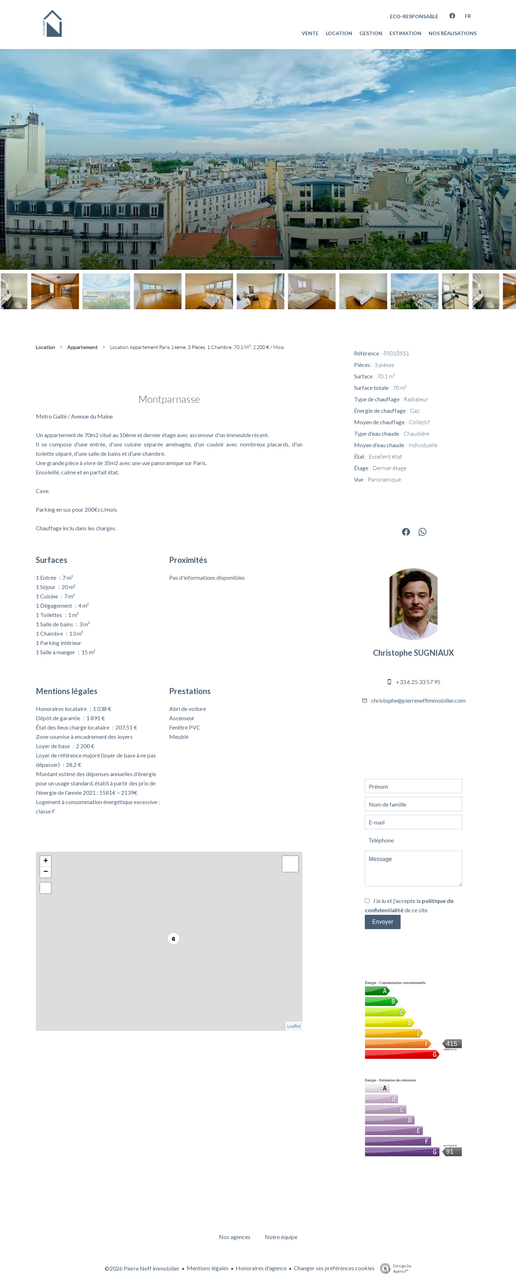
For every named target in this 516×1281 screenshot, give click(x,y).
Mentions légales (208, 1268)
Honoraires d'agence (261, 1268)
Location (45, 347)
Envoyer (382, 922)
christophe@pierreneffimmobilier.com (418, 700)
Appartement (82, 347)
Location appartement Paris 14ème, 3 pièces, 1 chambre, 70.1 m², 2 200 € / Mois (197, 347)
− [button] (45, 872)
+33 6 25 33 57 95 (418, 681)
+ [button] (45, 861)
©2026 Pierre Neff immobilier (142, 1268)
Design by (393, 1268)
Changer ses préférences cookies (334, 1268)
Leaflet (294, 1026)
